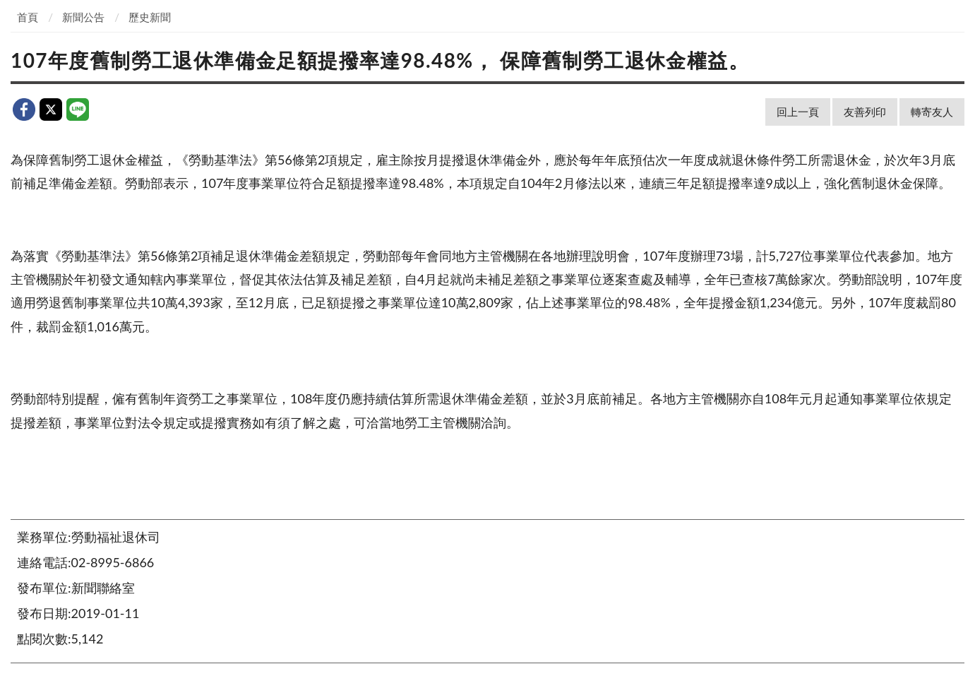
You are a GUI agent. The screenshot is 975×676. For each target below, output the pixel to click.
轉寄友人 (932, 111)
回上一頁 (798, 111)
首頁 (27, 17)
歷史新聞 (149, 17)
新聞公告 (83, 17)
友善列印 (865, 111)
